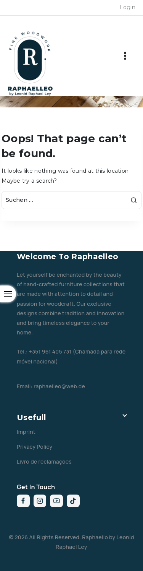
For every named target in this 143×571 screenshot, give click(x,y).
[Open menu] (125, 55)
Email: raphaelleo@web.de (51, 386)
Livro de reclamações (44, 461)
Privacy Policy (34, 446)
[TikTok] (73, 501)
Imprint (26, 431)
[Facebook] (23, 501)
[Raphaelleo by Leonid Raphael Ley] (30, 63)
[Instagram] (40, 501)
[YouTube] (56, 501)
